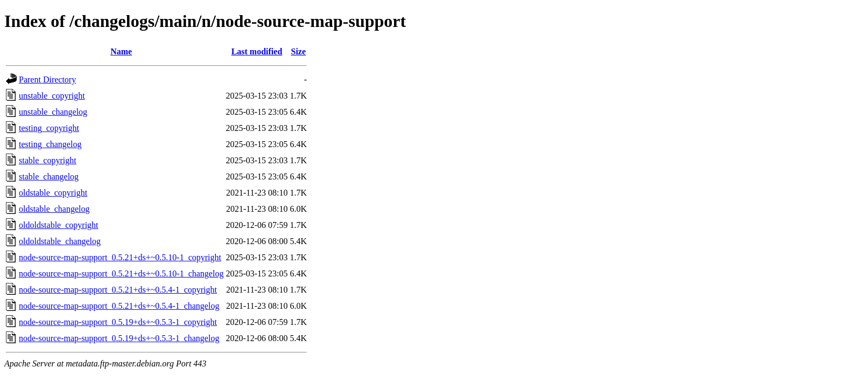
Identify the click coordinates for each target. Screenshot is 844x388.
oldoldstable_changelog (60, 241)
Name (121, 51)
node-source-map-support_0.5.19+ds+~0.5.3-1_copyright (118, 322)
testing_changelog (50, 144)
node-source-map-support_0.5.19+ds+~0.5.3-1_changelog (119, 338)
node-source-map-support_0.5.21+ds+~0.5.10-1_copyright (120, 257)
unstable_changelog (53, 111)
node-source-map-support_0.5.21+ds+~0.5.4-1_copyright (118, 289)
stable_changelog (49, 176)
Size (298, 51)
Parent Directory (47, 79)
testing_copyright (49, 128)
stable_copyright (47, 160)
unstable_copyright (52, 95)
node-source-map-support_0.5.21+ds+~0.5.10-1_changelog (121, 273)
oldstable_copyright (53, 192)
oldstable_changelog (54, 208)
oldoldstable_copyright (59, 225)
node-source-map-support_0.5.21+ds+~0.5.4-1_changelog (119, 305)
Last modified (257, 51)
